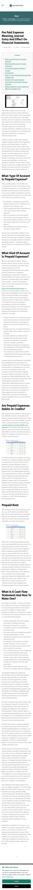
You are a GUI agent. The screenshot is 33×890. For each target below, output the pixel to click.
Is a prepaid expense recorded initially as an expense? (15, 425)
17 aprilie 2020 (6, 47)
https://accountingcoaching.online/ (13, 288)
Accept (16, 881)
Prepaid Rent (9, 73)
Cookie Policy (9, 877)
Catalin (17, 47)
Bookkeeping (26, 47)
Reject (16, 886)
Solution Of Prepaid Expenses (14, 80)
